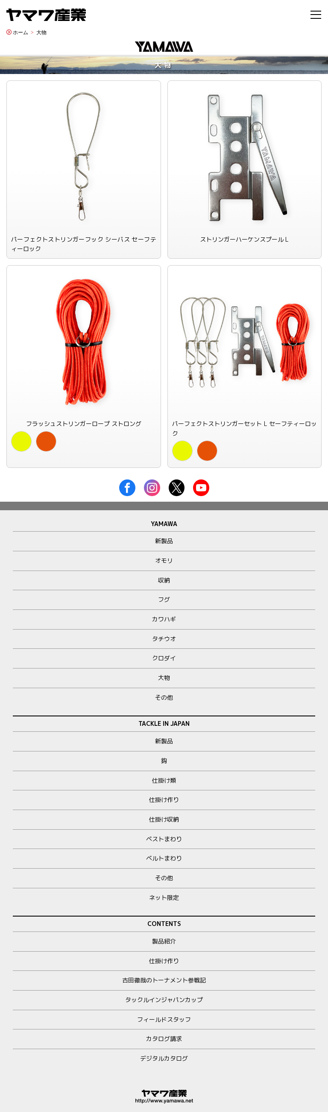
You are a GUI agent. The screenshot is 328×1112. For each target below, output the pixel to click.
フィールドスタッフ (164, 1019)
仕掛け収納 (164, 819)
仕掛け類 (164, 780)
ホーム (20, 32)
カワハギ (164, 619)
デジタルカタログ (164, 1058)
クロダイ (164, 658)
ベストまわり (164, 839)
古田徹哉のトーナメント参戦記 (164, 980)
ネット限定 (164, 897)
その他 (164, 697)
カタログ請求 (164, 1039)
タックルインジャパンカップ (164, 1000)
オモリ (164, 560)
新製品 (164, 541)
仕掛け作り (164, 800)
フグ (164, 599)
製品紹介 (164, 941)
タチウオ (164, 639)
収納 (164, 580)
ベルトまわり (164, 858)
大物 (41, 32)
